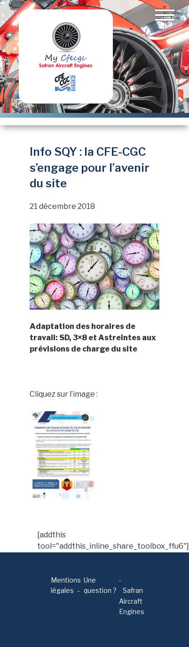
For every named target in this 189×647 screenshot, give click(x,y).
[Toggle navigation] (164, 15)
